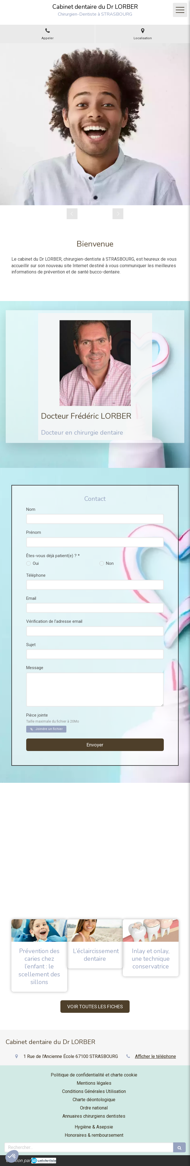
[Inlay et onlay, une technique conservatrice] (151, 930)
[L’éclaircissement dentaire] (95, 930)
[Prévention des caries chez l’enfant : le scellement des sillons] (39, 930)
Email (31, 598)
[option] (95, 124)
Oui (35, 563)
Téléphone (36, 575)
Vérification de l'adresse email (54, 621)
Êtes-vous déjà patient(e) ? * (53, 555)
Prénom (33, 532)
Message (34, 667)
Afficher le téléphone (155, 1056)
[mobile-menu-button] (180, 10)
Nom (30, 509)
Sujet (31, 644)
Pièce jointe (52, 718)
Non (109, 563)
